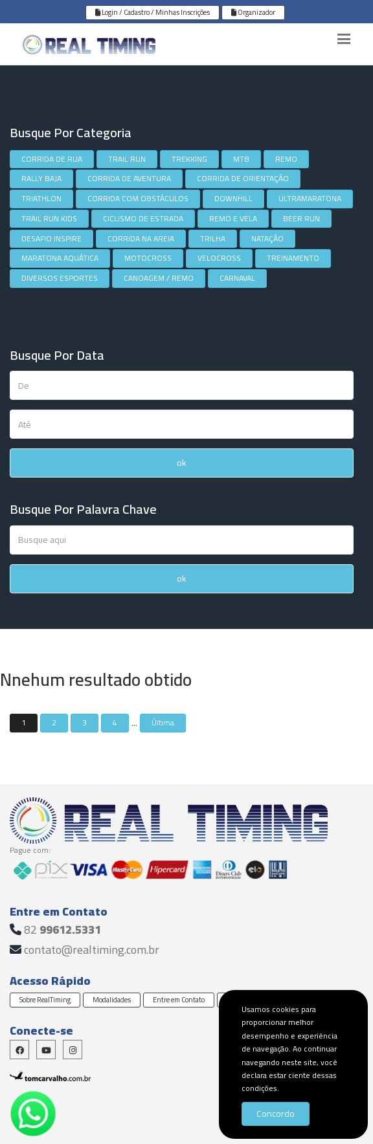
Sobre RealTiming (45, 999)
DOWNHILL (233, 198)
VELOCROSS (219, 257)
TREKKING (189, 158)
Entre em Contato (179, 999)
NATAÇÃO (267, 238)
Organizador (253, 12)
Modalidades (112, 999)
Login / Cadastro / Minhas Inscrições (152, 12)
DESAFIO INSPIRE (51, 238)
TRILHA (212, 238)
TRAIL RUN (127, 158)
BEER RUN (301, 218)
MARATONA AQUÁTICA (59, 257)
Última (163, 722)
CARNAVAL (237, 277)
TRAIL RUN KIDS (49, 218)
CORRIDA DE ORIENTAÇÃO (243, 178)
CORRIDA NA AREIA (140, 238)
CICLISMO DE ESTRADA (143, 218)
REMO (286, 158)
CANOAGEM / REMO (159, 277)
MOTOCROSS (148, 257)
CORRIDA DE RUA (51, 158)
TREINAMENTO (293, 257)
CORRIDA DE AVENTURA (129, 178)
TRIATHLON (41, 198)
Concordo (275, 1113)
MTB (241, 158)
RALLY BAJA (41, 178)
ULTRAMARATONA (309, 198)
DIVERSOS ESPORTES (59, 277)
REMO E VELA (233, 218)
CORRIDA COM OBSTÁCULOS (137, 198)
